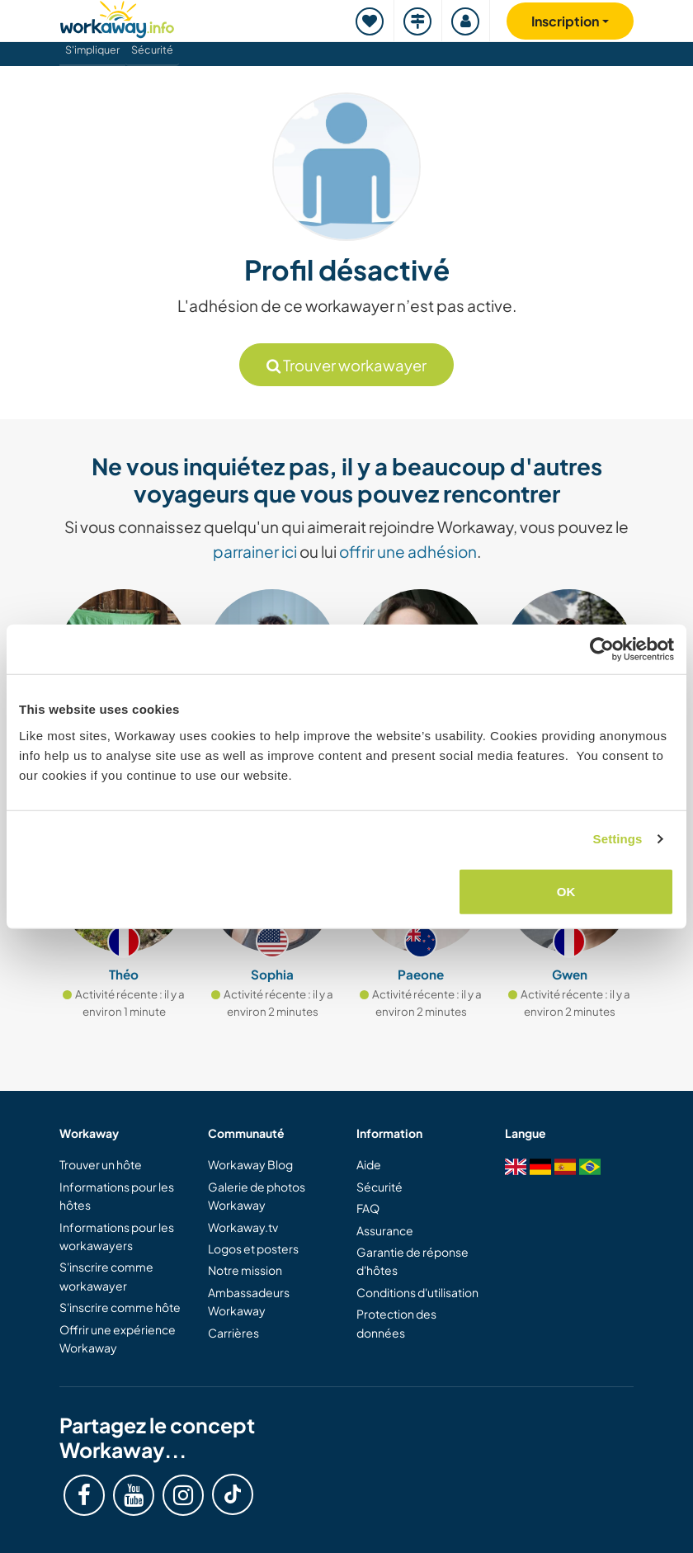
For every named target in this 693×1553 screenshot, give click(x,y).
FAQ (368, 1208)
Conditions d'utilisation (417, 1292)
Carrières (233, 1332)
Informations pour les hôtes (116, 1195)
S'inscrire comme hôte (120, 1307)
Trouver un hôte (100, 1164)
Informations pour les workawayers (116, 1236)
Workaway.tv (243, 1227)
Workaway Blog (250, 1164)
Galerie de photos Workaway (256, 1195)
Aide (368, 1164)
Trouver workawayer (346, 365)
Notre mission (245, 1270)
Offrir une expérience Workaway (117, 1338)
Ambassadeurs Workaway (249, 1301)
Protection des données (396, 1322)
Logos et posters (253, 1248)
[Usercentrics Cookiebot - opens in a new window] (602, 649)
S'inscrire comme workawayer (106, 1275)
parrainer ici (255, 551)
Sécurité (152, 49)
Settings (618, 839)
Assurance (384, 1230)
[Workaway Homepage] (117, 17)
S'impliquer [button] (92, 49)
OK (566, 891)
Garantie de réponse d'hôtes (412, 1260)
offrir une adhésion (408, 551)
